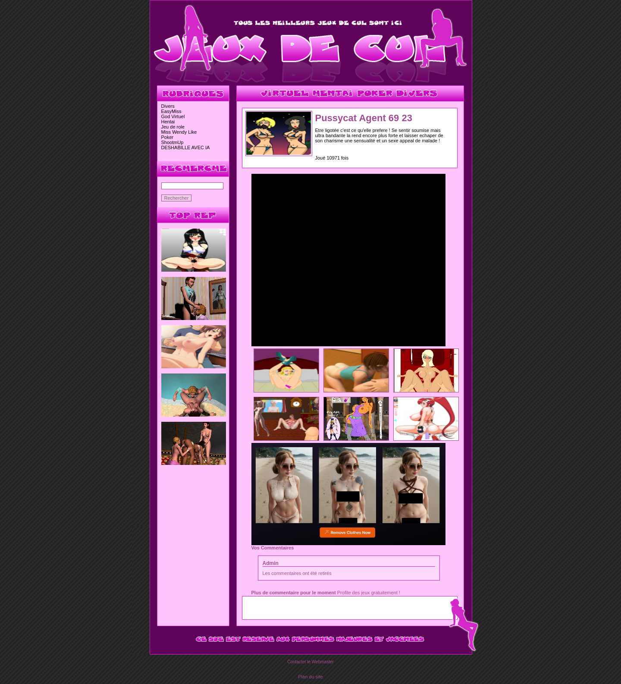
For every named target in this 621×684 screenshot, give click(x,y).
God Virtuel (173, 116)
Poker (167, 137)
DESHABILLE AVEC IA (185, 147)
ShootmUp (172, 142)
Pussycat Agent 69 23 (363, 118)
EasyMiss (171, 111)
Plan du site (310, 676)
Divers (168, 106)
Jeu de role (173, 126)
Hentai (168, 121)
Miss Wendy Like (179, 132)
